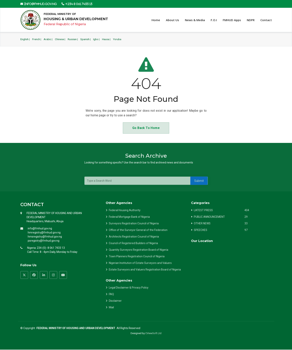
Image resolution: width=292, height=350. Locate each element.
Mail (111, 307)
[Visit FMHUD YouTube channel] (63, 275)
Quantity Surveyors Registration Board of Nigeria (138, 250)
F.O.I (214, 20)
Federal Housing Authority (124, 210)
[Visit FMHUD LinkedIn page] (44, 275)
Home (156, 20)
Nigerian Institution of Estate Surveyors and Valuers (140, 263)
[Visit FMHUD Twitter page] (24, 275)
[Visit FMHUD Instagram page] (53, 275)
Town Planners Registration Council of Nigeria (137, 256)
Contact (266, 20)
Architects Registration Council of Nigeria (134, 236)
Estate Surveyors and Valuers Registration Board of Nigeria (145, 269)
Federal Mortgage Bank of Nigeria (129, 217)
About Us (172, 20)
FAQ (111, 294)
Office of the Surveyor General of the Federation (138, 230)
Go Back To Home (146, 128)
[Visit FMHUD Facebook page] (34, 275)
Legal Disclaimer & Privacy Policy (128, 287)
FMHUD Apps (232, 20)
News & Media (195, 20)
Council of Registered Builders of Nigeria (133, 243)
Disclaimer (115, 301)
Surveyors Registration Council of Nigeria (134, 223)
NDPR (251, 20)
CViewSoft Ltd (153, 333)
